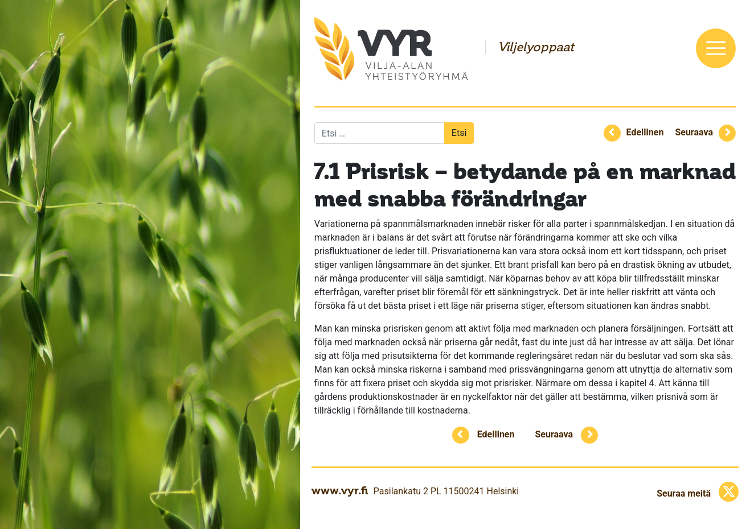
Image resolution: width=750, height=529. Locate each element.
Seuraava (694, 132)
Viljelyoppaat (536, 47)
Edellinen (645, 132)
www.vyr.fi (340, 490)
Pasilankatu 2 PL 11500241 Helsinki (446, 491)
